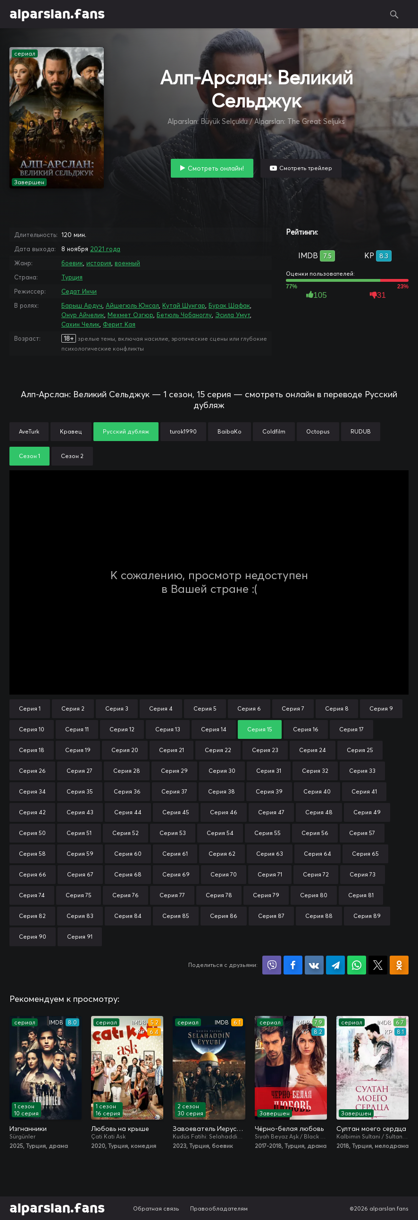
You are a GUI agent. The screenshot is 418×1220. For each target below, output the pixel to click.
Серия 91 (79, 936)
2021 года (105, 249)
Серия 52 (125, 832)
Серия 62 (222, 853)
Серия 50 (32, 832)
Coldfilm (273, 431)
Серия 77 (172, 895)
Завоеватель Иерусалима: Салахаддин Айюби (209, 1128)
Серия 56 (314, 832)
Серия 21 (171, 749)
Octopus (318, 431)
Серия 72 (316, 874)
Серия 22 (218, 749)
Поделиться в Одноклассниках (399, 965)
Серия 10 (31, 729)
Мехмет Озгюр (130, 315)
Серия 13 (167, 729)
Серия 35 (80, 791)
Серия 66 (32, 874)
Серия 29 (174, 770)
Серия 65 (365, 853)
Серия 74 (32, 895)
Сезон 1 (29, 455)
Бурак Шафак (229, 305)
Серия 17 (351, 729)
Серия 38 (221, 791)
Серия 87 (271, 915)
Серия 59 (80, 853)
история (98, 263)
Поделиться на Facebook (293, 965)
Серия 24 (312, 749)
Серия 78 (219, 895)
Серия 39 (269, 791)
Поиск (394, 14)
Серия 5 (205, 708)
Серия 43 (80, 812)
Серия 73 (363, 874)
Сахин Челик (80, 324)
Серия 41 (364, 791)
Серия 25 (360, 749)
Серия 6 (249, 708)
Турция (72, 277)
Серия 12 (121, 729)
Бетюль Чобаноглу (184, 315)
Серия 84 (128, 915)
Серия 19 (78, 749)
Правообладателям (219, 1208)
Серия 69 (176, 874)
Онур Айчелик (82, 315)
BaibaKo (229, 431)
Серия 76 (125, 895)
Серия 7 (293, 708)
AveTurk (29, 431)
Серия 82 (32, 915)
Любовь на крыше (120, 1128)
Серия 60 (128, 853)
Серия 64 (317, 853)
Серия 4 (161, 708)
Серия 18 (31, 749)
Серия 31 (268, 770)
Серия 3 (116, 708)
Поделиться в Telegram (335, 965)
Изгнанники (28, 1128)
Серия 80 (313, 895)
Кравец (71, 431)
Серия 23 (265, 749)
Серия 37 (174, 791)
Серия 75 (79, 895)
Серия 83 (80, 915)
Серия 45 (175, 812)
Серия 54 (220, 832)
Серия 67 (80, 874)
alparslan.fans (57, 14)
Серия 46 (223, 812)
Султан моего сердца (371, 1128)
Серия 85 (175, 915)
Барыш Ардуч (81, 305)
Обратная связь (156, 1208)
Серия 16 (305, 729)
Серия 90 (32, 936)
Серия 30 (222, 770)
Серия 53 (172, 832)
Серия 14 (213, 729)
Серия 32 (315, 770)
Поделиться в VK (314, 965)
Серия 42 (32, 812)
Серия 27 (79, 770)
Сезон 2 (72, 455)
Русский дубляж (126, 431)
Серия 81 (361, 895)
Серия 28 (126, 770)
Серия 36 (127, 791)
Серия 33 (362, 770)
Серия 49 (367, 812)
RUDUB (361, 431)
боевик (72, 263)
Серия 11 (77, 729)
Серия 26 (32, 770)
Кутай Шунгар (183, 305)
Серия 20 (124, 749)
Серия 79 (266, 895)
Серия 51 (79, 832)
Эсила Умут (232, 315)
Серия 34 (32, 791)
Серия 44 (128, 812)
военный (127, 263)
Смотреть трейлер (305, 168)
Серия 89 (367, 915)
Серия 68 (128, 874)
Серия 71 (270, 874)
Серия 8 (337, 708)
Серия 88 (319, 915)
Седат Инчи (79, 291)
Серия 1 (30, 708)
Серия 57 (362, 832)
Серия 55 (267, 832)
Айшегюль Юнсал (132, 305)
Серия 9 (381, 708)
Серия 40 (317, 791)
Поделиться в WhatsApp (356, 965)
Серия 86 (223, 915)
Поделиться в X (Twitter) (377, 965)
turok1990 (183, 431)
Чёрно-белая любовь (289, 1128)
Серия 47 (271, 812)
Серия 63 (269, 853)
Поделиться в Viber (271, 965)
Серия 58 (32, 853)
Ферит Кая (119, 324)
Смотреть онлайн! (216, 168)
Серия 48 (319, 812)
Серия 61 (175, 853)
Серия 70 (223, 874)
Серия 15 (259, 729)
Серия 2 (72, 708)
